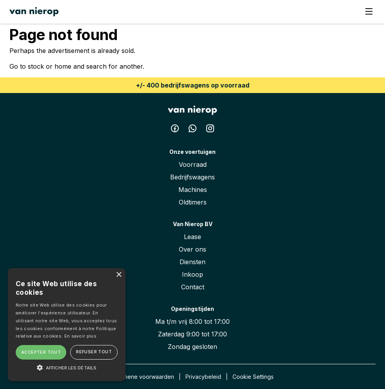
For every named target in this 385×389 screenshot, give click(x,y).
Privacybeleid (203, 376)
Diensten (192, 262)
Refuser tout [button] (94, 351)
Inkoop (192, 274)
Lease (192, 237)
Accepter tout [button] (41, 352)
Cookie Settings (253, 376)
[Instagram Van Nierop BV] (210, 130)
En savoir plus (80, 336)
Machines (192, 190)
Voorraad (193, 164)
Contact (192, 287)
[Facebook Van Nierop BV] (176, 130)
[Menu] (369, 12)
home (62, 66)
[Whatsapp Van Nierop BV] (193, 130)
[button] (67, 367)
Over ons (192, 249)
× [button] (119, 275)
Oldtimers (193, 202)
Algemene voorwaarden (142, 376)
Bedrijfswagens (192, 177)
